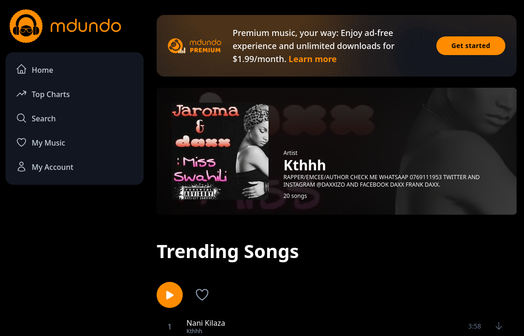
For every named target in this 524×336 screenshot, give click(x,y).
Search (35, 118)
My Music (40, 142)
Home (34, 69)
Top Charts (43, 93)
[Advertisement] (74, 261)
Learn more (313, 58)
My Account (44, 166)
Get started (470, 45)
